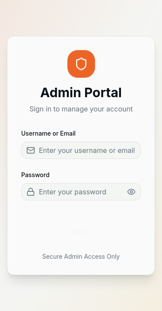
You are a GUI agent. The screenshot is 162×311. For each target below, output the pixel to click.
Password (35, 174)
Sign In (81, 231)
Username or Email (48, 133)
